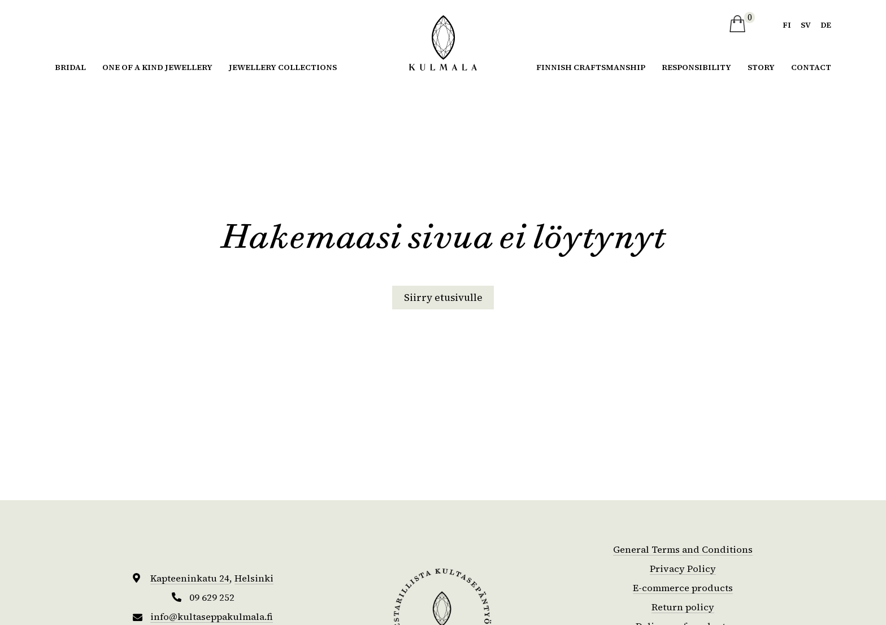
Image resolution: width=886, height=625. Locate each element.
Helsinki (256, 578)
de (825, 24)
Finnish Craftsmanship (590, 66)
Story (761, 66)
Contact (811, 66)
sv (805, 24)
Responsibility (696, 66)
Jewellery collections (283, 66)
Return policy (683, 607)
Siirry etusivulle (443, 297)
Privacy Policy (682, 568)
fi (785, 24)
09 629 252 (211, 597)
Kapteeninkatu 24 (189, 578)
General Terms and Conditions (682, 549)
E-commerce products (683, 588)
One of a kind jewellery (157, 66)
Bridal (70, 66)
